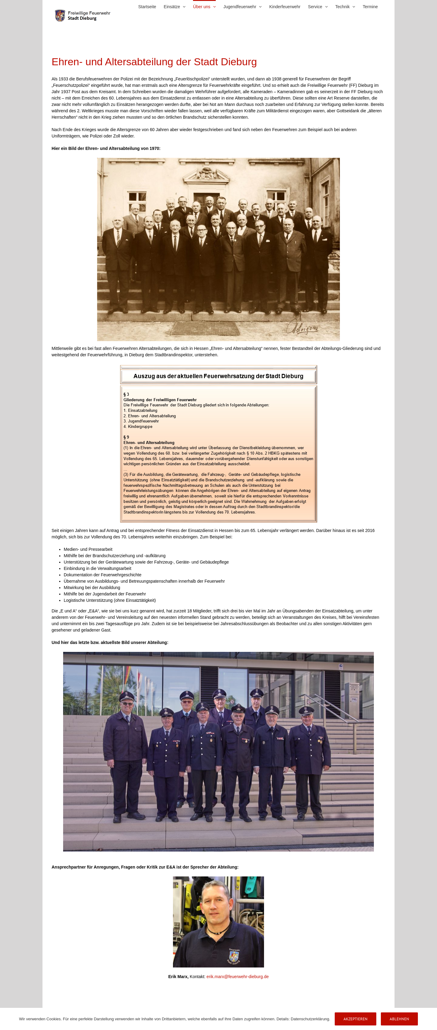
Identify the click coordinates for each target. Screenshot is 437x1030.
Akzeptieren (356, 1019)
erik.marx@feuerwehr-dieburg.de (238, 976)
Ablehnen (399, 1019)
